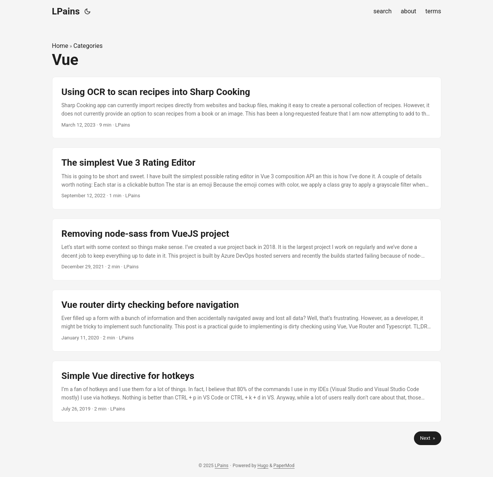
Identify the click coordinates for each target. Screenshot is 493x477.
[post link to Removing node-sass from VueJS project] (246, 249)
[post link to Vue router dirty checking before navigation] (246, 320)
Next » (427, 438)
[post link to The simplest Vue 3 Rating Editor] (246, 178)
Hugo (262, 465)
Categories (88, 45)
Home (60, 45)
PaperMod (283, 465)
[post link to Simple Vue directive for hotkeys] (246, 391)
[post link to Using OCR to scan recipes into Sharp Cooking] (246, 107)
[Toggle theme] (87, 11)
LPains (66, 11)
